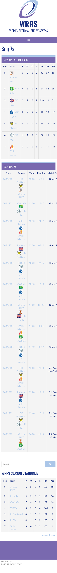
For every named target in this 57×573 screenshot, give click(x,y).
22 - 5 (41, 263)
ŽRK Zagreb (21, 224)
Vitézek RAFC (13, 77)
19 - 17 (41, 305)
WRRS (28, 23)
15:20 (32, 392)
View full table (48, 535)
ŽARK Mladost (13, 151)
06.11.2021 (8, 179)
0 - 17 (41, 347)
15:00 (32, 368)
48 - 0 (41, 245)
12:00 (32, 179)
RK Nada (14, 496)
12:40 (32, 221)
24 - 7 (41, 221)
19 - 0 (41, 284)
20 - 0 (41, 368)
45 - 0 (41, 392)
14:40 (32, 347)
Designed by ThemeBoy (11, 564)
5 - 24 (41, 179)
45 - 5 (41, 434)
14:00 (32, 305)
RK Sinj (13, 520)
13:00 (32, 245)
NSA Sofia (14, 502)
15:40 (32, 413)
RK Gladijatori (21, 182)
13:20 (32, 263)
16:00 (32, 434)
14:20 (32, 326)
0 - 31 (41, 326)
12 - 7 (41, 203)
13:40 (32, 284)
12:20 (32, 203)
